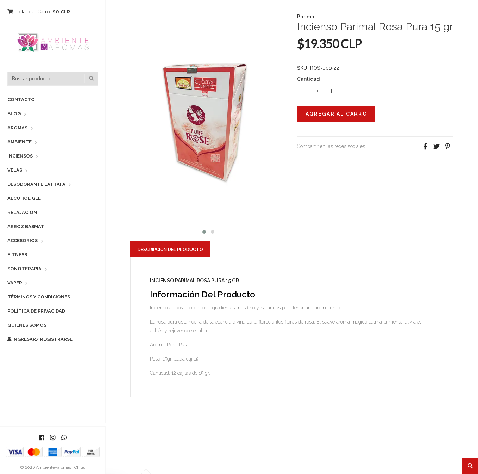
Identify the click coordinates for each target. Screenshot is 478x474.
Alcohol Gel (24, 198)
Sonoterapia (24, 268)
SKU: (303, 68)
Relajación (22, 212)
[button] (204, 231)
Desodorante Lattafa (36, 184)
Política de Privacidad (36, 311)
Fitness (17, 254)
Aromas (17, 127)
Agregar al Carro (336, 114)
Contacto (21, 99)
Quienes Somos (26, 325)
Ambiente (19, 141)
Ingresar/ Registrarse (40, 339)
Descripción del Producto (170, 249)
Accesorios (22, 240)
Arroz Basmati (26, 226)
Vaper (14, 282)
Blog (14, 113)
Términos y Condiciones (38, 297)
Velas (14, 170)
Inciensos (20, 156)
